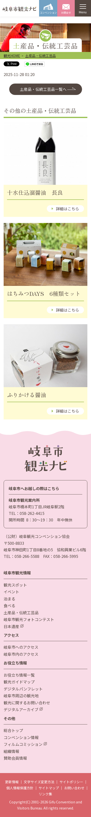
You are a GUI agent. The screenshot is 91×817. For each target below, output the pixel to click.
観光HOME (12, 55)
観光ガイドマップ (19, 682)
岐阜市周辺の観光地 (21, 695)
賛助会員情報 (15, 758)
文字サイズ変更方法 (39, 781)
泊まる (9, 599)
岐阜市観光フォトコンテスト (29, 619)
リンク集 (45, 793)
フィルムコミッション (25, 744)
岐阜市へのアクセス (21, 647)
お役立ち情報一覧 (19, 675)
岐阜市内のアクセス (21, 654)
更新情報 (12, 781)
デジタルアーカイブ (23, 709)
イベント (11, 592)
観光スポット (15, 585)
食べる (9, 605)
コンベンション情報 (21, 737)
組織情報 (11, 751)
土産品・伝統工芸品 (40, 55)
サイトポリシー (71, 781)
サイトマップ (49, 787)
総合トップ (13, 730)
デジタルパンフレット (23, 689)
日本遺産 (14, 626)
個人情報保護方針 (19, 787)
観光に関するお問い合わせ (27, 703)
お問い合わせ (74, 787)
